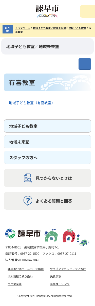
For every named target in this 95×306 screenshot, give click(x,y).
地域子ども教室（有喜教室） (32, 102)
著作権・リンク (60, 284)
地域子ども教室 (77, 28)
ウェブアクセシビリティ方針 (68, 269)
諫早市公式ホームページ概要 (26, 269)
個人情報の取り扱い (20, 276)
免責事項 (55, 276)
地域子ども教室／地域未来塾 (49, 28)
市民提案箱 (15, 284)
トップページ (22, 28)
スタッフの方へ (23, 157)
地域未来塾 (19, 142)
